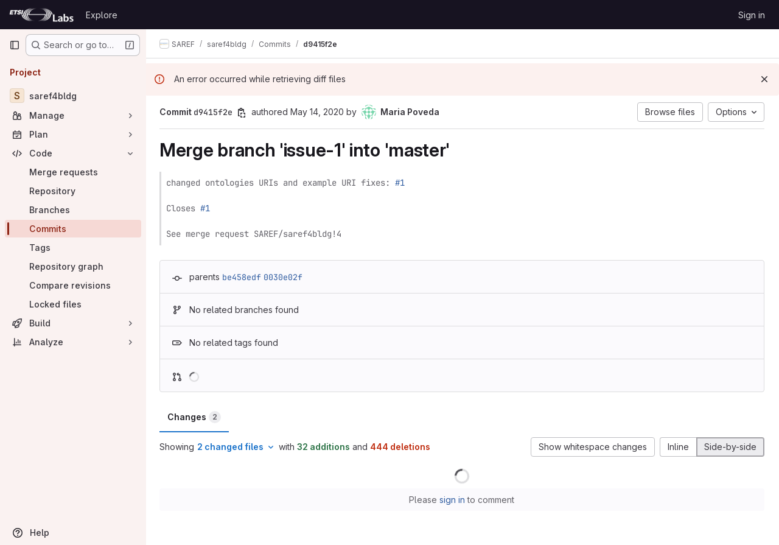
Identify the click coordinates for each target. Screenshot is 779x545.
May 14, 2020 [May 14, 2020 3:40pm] (318, 112)
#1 (401, 182)
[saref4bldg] (73, 95)
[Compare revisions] (73, 285)
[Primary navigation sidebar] (14, 45)
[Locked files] (73, 304)
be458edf (242, 277)
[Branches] (73, 210)
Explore (101, 15)
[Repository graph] (73, 266)
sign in (453, 499)
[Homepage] (41, 14)
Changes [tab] (195, 417)
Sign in (751, 15)
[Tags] (73, 247)
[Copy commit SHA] (243, 112)
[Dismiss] (764, 79)
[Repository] (73, 191)
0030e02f (284, 277)
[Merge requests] (73, 172)
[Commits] (73, 228)
